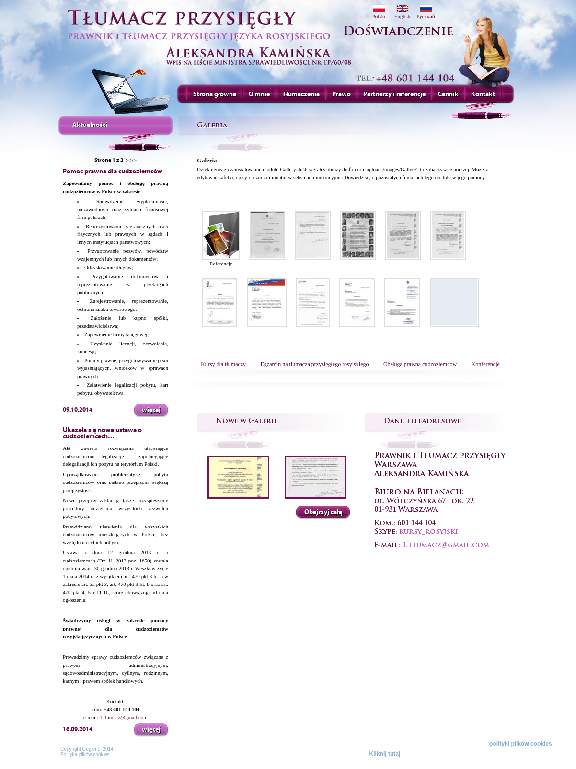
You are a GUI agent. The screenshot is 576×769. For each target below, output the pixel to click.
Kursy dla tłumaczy (223, 364)
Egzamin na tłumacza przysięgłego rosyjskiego (315, 364)
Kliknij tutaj (385, 753)
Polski (379, 11)
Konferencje (486, 364)
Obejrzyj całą (323, 512)
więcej (151, 410)
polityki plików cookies (520, 743)
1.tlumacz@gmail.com (124, 717)
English (402, 11)
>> (133, 160)
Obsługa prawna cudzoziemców (420, 364)
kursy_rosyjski (428, 532)
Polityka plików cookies (84, 754)
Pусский (425, 11)
